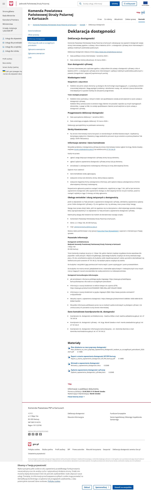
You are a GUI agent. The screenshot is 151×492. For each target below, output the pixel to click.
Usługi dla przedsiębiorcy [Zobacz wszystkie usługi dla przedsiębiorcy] (14, 43)
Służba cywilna (50, 449)
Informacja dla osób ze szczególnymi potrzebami (44, 44)
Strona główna (11, 11)
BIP (72, 449)
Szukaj (115, 4)
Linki (33, 57)
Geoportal (109, 449)
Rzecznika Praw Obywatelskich (111, 231)
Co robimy (111, 19)
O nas (103, 19)
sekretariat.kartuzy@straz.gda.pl (88, 227)
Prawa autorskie (81, 449)
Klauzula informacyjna (79, 417)
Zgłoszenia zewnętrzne (39, 53)
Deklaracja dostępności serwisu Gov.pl (130, 449)
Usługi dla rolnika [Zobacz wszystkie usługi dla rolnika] (11, 51)
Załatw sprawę (133, 19)
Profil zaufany (7, 59)
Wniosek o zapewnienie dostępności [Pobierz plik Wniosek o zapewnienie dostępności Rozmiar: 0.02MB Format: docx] (93, 364)
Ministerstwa (8, 24)
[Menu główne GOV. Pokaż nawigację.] (3, 3)
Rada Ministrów (9, 15)
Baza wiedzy (7, 63)
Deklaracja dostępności (39, 39)
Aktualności (122, 19)
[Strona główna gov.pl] (11, 3)
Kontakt (144, 19)
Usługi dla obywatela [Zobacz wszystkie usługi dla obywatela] (12, 38)
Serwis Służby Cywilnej (11, 67)
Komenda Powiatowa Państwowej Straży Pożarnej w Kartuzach (53, 15)
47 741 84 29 (113, 149)
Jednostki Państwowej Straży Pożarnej (34, 3)
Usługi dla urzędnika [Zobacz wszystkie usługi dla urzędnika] (12, 47)
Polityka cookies (37, 449)
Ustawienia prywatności (39, 453)
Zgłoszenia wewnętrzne (39, 49)
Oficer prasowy (36, 35)
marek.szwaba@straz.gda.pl (87, 149)
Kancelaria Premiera (11, 20)
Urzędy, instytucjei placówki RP (10, 29)
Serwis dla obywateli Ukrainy (14, 72)
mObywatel (130, 4)
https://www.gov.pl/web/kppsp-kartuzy (111, 52)
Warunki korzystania (96, 449)
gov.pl (36, 444)
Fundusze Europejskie (121, 413)
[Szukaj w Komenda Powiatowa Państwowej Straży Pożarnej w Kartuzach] (94, 3)
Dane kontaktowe (37, 31)
